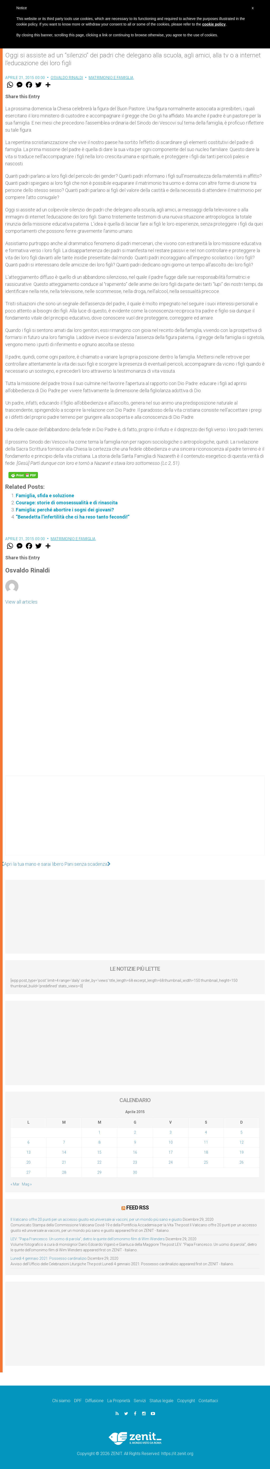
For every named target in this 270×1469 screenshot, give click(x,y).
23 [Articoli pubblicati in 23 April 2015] (135, 1162)
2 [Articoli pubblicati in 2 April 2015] (135, 1132)
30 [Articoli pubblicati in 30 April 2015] (135, 1172)
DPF (78, 1400)
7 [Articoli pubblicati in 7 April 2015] (64, 1142)
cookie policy (214, 24)
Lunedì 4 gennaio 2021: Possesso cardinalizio (49, 1258)
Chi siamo (61, 1400)
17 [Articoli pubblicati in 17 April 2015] (170, 1152)
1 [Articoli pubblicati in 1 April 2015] (99, 1132)
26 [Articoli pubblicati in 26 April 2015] (241, 1162)
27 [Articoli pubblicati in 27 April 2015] (28, 1172)
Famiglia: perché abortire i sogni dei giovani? (65, 509)
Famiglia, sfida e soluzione (45, 495)
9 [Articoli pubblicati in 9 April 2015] (135, 1142)
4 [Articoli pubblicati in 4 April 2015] (206, 1132)
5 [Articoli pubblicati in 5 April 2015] (241, 1132)
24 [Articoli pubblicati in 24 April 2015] (170, 1162)
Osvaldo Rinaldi (67, 78)
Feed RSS (137, 1207)
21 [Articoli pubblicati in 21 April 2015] (64, 1162)
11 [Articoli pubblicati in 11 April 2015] (206, 1142)
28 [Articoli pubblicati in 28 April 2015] (64, 1172)
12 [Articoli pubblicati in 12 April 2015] (241, 1142)
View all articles (21, 602)
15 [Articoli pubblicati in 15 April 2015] (99, 1152)
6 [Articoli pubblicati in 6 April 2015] (28, 1142)
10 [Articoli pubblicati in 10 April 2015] (170, 1142)
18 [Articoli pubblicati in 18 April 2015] (206, 1152)
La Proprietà (118, 1400)
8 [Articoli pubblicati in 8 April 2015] (99, 1142)
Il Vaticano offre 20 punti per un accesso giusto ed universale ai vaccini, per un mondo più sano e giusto (96, 1219)
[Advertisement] (135, 821)
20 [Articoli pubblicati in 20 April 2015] (28, 1162)
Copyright (186, 1400)
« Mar (15, 1184)
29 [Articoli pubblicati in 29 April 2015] (99, 1172)
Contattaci (208, 1400)
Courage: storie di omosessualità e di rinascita (67, 502)
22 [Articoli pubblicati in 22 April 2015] (99, 1162)
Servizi (140, 1400)
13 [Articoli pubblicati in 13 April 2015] (28, 1152)
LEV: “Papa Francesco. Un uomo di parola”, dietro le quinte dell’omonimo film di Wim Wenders (88, 1239)
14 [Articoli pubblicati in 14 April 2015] (64, 1152)
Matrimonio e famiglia (111, 78)
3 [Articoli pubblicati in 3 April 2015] (171, 1132)
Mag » (27, 1184)
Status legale (161, 1400)
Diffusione (94, 1400)
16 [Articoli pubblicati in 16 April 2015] (135, 1152)
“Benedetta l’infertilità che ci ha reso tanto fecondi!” (72, 517)
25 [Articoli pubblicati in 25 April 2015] (206, 1162)
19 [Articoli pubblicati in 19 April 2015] (241, 1152)
